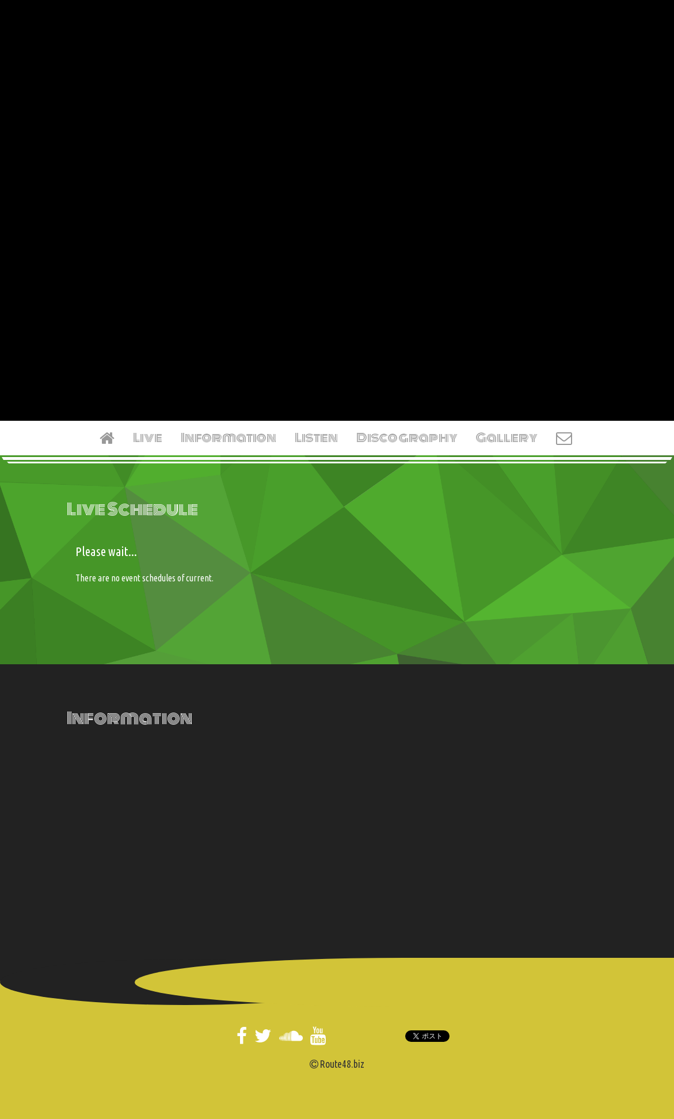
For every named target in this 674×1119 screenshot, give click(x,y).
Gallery (507, 437)
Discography (407, 437)
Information (228, 437)
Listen (316, 437)
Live (147, 437)
